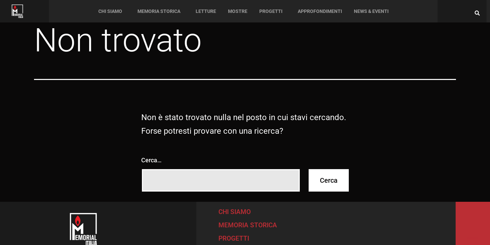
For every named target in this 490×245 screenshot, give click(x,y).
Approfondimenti (320, 11)
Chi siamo (110, 11)
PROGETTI (233, 238)
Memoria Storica (158, 11)
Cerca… (151, 160)
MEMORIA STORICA (247, 225)
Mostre (237, 11)
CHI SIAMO (234, 212)
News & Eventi (371, 11)
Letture (206, 11)
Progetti (270, 11)
